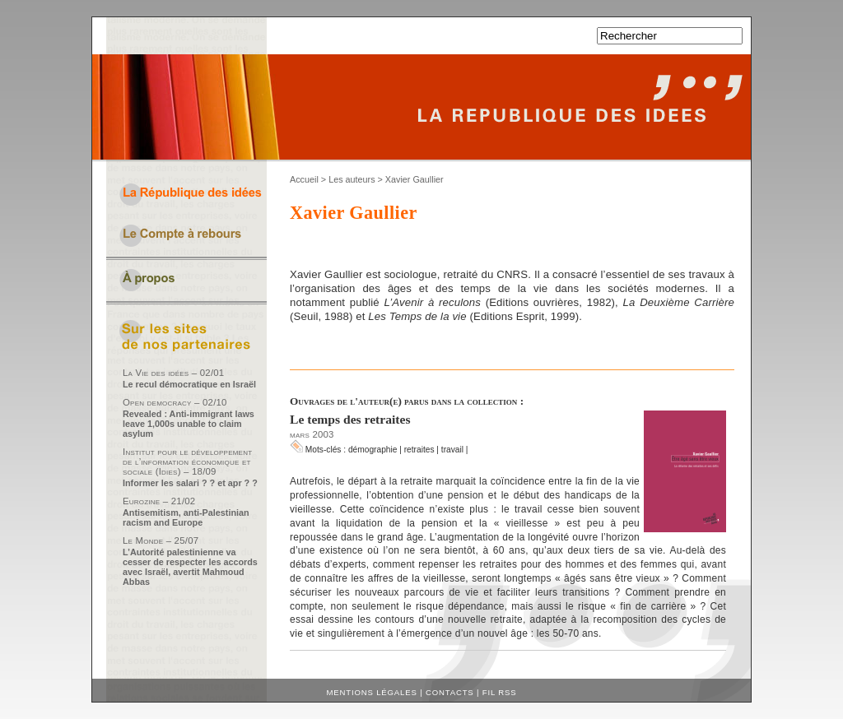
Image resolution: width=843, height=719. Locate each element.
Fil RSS (499, 692)
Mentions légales (372, 692)
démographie (372, 449)
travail (452, 449)
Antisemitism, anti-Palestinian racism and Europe (186, 517)
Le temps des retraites (350, 419)
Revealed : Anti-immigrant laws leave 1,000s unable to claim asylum (188, 423)
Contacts (450, 692)
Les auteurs (351, 179)
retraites (419, 449)
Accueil (304, 179)
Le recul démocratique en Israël (189, 384)
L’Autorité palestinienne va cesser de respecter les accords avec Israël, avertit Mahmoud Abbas (190, 567)
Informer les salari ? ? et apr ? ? (190, 483)
